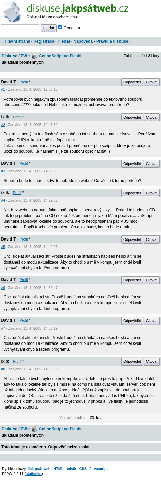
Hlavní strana (17, 41)
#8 (3, 369)
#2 (3, 125)
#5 (3, 247)
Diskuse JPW (14, 56)
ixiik (5, 116)
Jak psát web (39, 469)
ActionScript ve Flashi (60, 56)
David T (8, 82)
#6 (3, 288)
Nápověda (83, 41)
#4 (3, 200)
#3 (3, 171)
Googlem (69, 28)
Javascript (99, 469)
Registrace (43, 41)
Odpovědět (132, 82)
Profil (24, 82)
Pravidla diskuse (112, 41)
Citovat (152, 82)
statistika (34, 474)
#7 (3, 328)
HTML (58, 469)
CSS (83, 469)
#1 (3, 89)
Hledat (64, 41)
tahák (71, 469)
